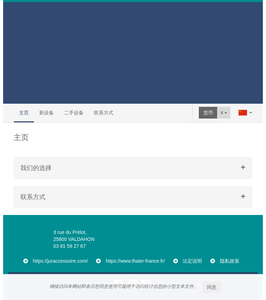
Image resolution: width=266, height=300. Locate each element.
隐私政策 (229, 261)
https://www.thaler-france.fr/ (135, 261)
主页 (24, 112)
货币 (208, 112)
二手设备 (73, 112)
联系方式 (103, 112)
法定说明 (192, 261)
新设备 (46, 112)
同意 (211, 287)
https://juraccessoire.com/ (60, 261)
